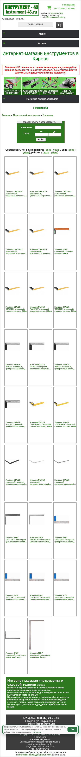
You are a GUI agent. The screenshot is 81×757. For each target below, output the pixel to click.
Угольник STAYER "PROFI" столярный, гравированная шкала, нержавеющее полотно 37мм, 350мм (64, 367)
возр (48, 149)
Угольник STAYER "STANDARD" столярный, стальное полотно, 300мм (65, 424)
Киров (20, 19)
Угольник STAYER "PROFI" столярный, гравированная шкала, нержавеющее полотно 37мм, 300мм (39, 367)
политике (37, 732)
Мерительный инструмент (26, 115)
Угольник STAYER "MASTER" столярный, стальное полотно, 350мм (65, 309)
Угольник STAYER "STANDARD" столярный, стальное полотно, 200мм (41, 424)
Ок (72, 729)
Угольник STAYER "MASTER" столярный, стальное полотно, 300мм (41, 309)
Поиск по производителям (30, 99)
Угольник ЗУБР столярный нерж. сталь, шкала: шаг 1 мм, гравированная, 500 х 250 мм (40, 655)
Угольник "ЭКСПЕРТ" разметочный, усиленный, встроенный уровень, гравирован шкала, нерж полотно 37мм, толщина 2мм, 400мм (64, 194)
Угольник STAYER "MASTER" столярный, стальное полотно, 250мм (16, 309)
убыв (56, 149)
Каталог (24, 43)
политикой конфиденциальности (34, 755)
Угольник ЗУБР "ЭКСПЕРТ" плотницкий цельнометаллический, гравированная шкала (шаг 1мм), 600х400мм (40, 540)
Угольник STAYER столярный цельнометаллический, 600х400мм (64, 482)
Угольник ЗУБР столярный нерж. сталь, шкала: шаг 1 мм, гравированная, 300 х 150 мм (16, 655)
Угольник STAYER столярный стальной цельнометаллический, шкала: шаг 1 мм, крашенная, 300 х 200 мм (15, 482)
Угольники (48, 115)
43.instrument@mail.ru (55, 17)
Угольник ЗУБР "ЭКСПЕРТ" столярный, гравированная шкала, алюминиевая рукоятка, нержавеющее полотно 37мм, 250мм (64, 540)
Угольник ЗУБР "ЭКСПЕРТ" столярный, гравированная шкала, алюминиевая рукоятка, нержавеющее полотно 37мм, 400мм (40, 597)
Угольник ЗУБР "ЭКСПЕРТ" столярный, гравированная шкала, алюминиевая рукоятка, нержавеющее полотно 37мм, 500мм (64, 597)
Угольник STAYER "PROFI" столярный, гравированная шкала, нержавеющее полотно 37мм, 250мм (15, 367)
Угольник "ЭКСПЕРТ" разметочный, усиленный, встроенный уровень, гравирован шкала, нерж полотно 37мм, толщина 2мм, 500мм (15, 251)
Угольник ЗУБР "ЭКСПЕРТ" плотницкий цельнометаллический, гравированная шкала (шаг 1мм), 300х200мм (15, 540)
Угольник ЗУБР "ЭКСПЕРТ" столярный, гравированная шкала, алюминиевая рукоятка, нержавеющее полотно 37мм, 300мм (15, 597)
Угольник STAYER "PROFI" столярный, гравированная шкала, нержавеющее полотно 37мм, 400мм (15, 424)
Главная (6, 115)
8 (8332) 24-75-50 (56, 13)
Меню (24, 33)
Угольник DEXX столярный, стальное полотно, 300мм (63, 251)
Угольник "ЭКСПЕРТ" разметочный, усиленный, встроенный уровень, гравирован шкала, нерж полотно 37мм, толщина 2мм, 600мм (40, 251)
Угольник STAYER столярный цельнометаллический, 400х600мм (40, 482)
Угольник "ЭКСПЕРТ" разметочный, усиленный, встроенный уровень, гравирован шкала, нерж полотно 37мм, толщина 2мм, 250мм (15, 194)
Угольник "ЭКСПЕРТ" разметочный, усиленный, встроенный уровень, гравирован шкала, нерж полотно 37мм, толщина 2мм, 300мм (40, 194)
